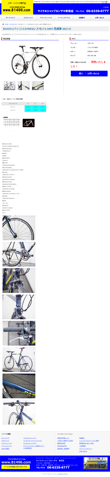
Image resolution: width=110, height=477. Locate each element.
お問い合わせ (99, 18)
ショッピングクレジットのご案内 (89, 440)
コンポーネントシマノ (29, 438)
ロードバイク (10, 18)
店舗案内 (82, 18)
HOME (107, 7)
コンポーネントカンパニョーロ (32, 440)
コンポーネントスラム (29, 443)
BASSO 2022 (13, 24)
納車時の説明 (61, 443)
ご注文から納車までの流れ (65, 440)
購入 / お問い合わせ (89, 73)
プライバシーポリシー (85, 448)
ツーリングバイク (64, 18)
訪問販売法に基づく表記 (86, 443)
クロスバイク (28, 18)
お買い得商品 (5, 448)
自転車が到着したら (63, 438)
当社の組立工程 (62, 446)
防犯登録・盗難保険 (63, 448)
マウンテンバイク (46, 18)
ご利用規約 (82, 446)
